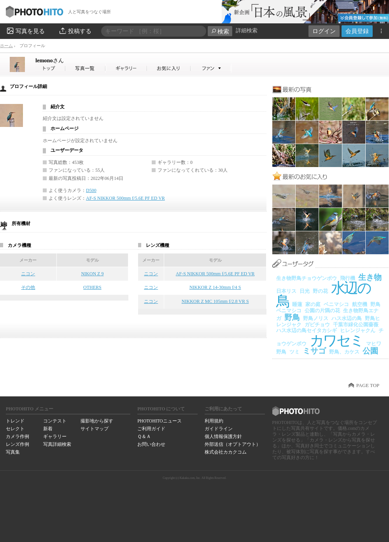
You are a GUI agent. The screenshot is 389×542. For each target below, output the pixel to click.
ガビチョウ (317, 324)
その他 (28, 287)
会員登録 (357, 31)
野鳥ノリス (315, 318)
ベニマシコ (336, 304)
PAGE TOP (367, 385)
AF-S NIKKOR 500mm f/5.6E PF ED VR (125, 198)
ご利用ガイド (151, 428)
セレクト (15, 428)
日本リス (286, 291)
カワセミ (336, 340)
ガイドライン (219, 428)
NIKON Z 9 (92, 273)
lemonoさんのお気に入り (169, 68)
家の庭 (313, 304)
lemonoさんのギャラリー (126, 68)
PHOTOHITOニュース (159, 421)
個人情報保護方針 (223, 436)
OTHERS (92, 287)
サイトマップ (95, 428)
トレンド (15, 421)
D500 (91, 190)
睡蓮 (297, 304)
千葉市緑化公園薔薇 (355, 324)
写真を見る (25, 30)
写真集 (13, 452)
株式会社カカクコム (226, 452)
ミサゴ (314, 351)
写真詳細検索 (57, 444)
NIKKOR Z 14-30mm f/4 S (215, 287)
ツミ (294, 352)
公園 (370, 351)
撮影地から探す (97, 421)
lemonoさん (50, 68)
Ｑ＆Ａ (144, 436)
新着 (48, 428)
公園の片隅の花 (322, 310)
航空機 (359, 304)
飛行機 (347, 278)
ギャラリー (55, 436)
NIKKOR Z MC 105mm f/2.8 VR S (215, 301)
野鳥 (292, 317)
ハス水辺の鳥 (346, 318)
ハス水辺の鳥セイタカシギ (306, 330)
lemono (49, 60)
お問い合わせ (151, 444)
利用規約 (214, 421)
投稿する (74, 30)
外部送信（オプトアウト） (233, 444)
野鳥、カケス (344, 352)
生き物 (370, 277)
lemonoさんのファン (211, 68)
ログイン (324, 31)
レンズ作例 (17, 444)
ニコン (28, 273)
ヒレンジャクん (357, 330)
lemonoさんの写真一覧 (85, 68)
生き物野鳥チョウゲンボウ (306, 278)
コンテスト (55, 421)
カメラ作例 (17, 436)
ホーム (6, 45)
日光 (305, 291)
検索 (220, 31)
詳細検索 (247, 30)
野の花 (320, 291)
